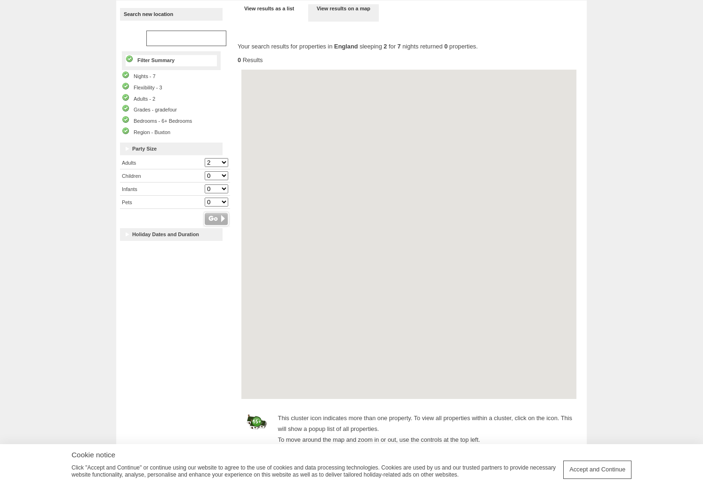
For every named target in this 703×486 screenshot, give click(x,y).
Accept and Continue (597, 469)
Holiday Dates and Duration (165, 234)
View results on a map (343, 8)
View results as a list (269, 8)
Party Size (144, 148)
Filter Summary (156, 60)
